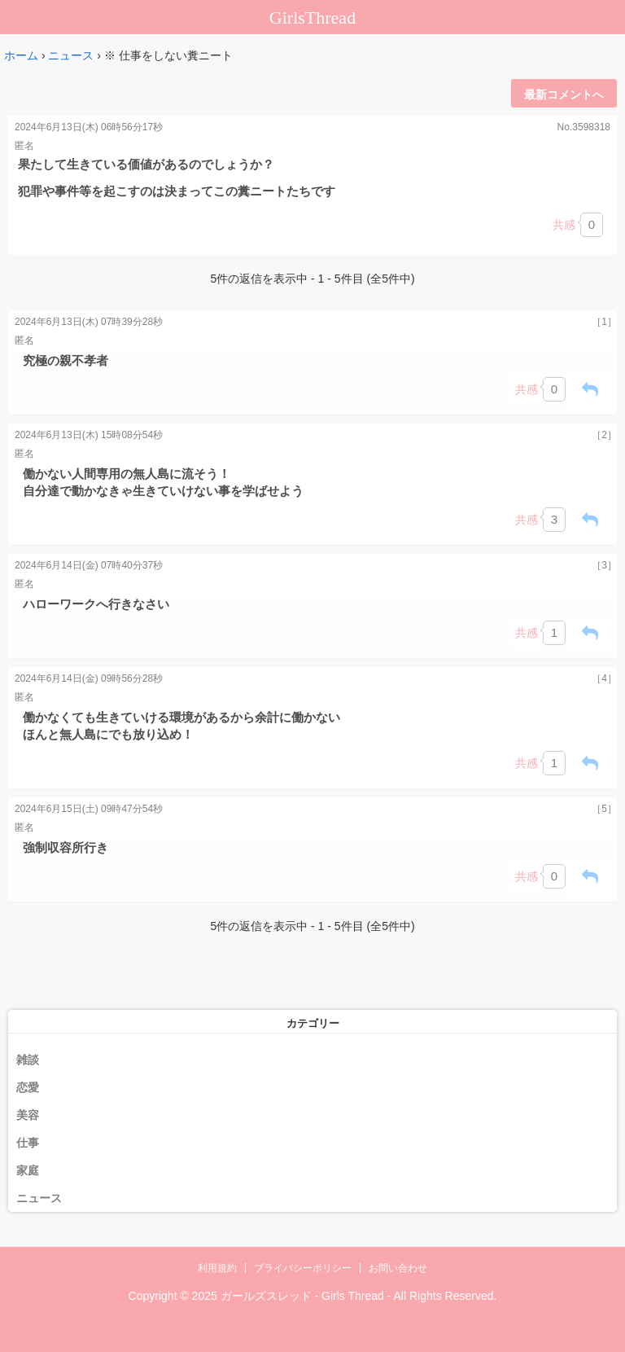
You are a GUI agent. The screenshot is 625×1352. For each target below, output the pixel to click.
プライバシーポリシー (303, 1268)
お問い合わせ (398, 1268)
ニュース (71, 55)
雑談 (27, 1059)
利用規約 (217, 1268)
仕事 (27, 1142)
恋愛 (27, 1087)
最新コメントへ (564, 94)
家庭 (27, 1170)
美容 (27, 1115)
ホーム (21, 55)
